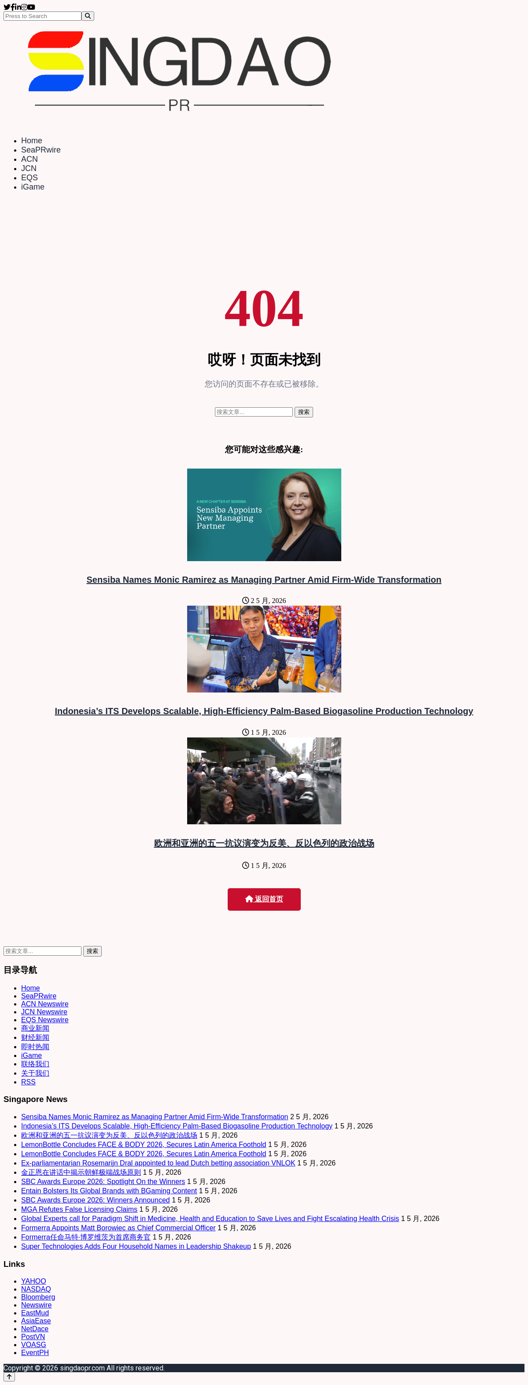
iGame (32, 186)
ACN (29, 159)
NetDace (34, 1329)
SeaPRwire (41, 149)
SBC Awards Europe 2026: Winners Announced (95, 1200)
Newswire (36, 1305)
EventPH (35, 1352)
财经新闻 (35, 1037)
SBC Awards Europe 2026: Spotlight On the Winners (103, 1181)
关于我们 (35, 1073)
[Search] (87, 16)
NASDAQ (36, 1289)
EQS (29, 177)
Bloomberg (38, 1297)
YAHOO (33, 1281)
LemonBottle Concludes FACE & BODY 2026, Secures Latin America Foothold (143, 1144)
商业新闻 (35, 1028)
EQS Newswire (45, 1020)
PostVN (33, 1336)
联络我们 (35, 1064)
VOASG (33, 1344)
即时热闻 (35, 1046)
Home (31, 140)
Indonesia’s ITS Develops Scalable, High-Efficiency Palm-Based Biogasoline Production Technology (264, 711)
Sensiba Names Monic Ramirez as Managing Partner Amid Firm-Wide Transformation (264, 580)
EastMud (35, 1313)
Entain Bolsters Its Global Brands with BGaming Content (109, 1191)
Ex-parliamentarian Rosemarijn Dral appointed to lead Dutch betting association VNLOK (158, 1163)
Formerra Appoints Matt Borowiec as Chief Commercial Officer (118, 1228)
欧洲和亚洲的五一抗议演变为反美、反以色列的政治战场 (264, 843)
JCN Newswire (44, 1012)
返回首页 (264, 899)
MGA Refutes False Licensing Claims (79, 1209)
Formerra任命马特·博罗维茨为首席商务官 (86, 1237)
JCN (29, 168)
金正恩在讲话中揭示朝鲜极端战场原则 (81, 1172)
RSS (28, 1082)
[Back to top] (9, 1376)
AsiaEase (36, 1321)
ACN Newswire (45, 1004)
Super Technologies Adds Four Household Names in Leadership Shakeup (136, 1246)
